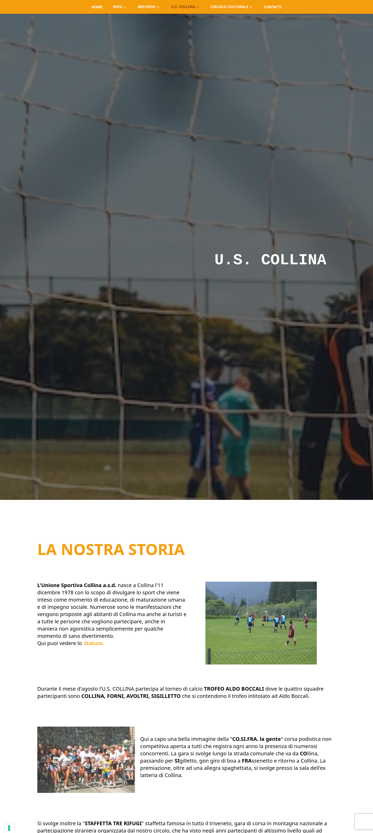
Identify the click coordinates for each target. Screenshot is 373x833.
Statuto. (94, 643)
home (97, 6)
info (120, 6)
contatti (273, 6)
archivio (149, 6)
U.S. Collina (185, 6)
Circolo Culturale (231, 6)
